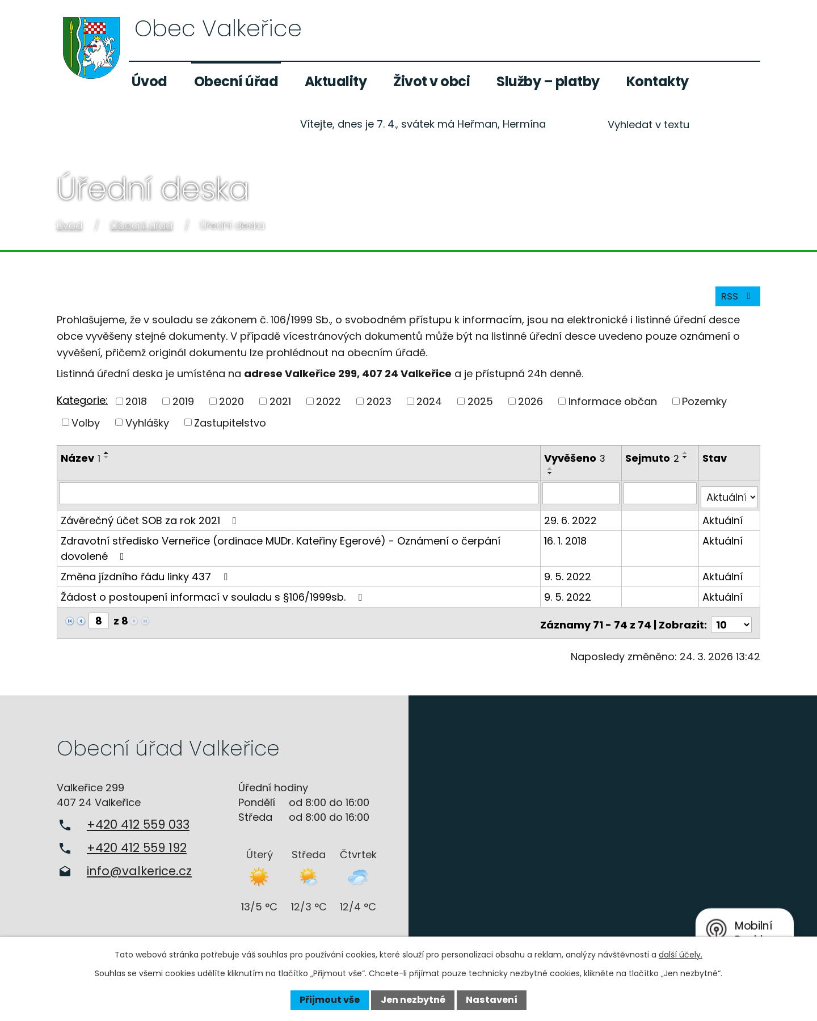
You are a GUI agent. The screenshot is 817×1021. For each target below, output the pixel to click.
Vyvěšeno (576, 463)
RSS (736, 301)
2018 (136, 406)
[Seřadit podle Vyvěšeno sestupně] (552, 478)
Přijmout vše (330, 999)
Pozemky (704, 406)
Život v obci (431, 81)
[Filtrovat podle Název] (299, 498)
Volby (85, 427)
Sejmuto (654, 463)
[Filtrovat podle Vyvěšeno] (582, 498)
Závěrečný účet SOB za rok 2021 (151, 521)
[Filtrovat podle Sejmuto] (661, 498)
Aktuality (336, 81)
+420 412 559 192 (137, 844)
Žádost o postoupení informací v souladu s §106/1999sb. (214, 597)
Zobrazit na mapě (612, 825)
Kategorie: (82, 405)
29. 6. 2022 (572, 521)
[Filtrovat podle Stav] (729, 498)
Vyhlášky (147, 427)
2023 (379, 406)
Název (80, 463)
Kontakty (657, 81)
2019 (183, 406)
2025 (480, 406)
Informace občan (612, 406)
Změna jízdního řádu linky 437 (146, 577)
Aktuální (723, 521)
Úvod (149, 81)
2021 (280, 406)
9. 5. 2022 (569, 577)
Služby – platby (548, 81)
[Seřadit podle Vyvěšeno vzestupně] (552, 473)
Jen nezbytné (413, 999)
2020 (231, 406)
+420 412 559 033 (138, 821)
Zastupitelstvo (230, 427)
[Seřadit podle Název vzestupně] (106, 457)
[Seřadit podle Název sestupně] (106, 462)
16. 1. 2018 (567, 541)
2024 (429, 406)
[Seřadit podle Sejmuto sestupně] (687, 462)
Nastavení (491, 999)
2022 (328, 406)
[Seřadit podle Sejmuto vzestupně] (687, 457)
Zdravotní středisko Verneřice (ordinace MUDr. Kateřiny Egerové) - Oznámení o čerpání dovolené (280, 549)
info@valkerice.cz (139, 867)
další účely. (680, 954)
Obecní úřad (236, 81)
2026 (530, 406)
